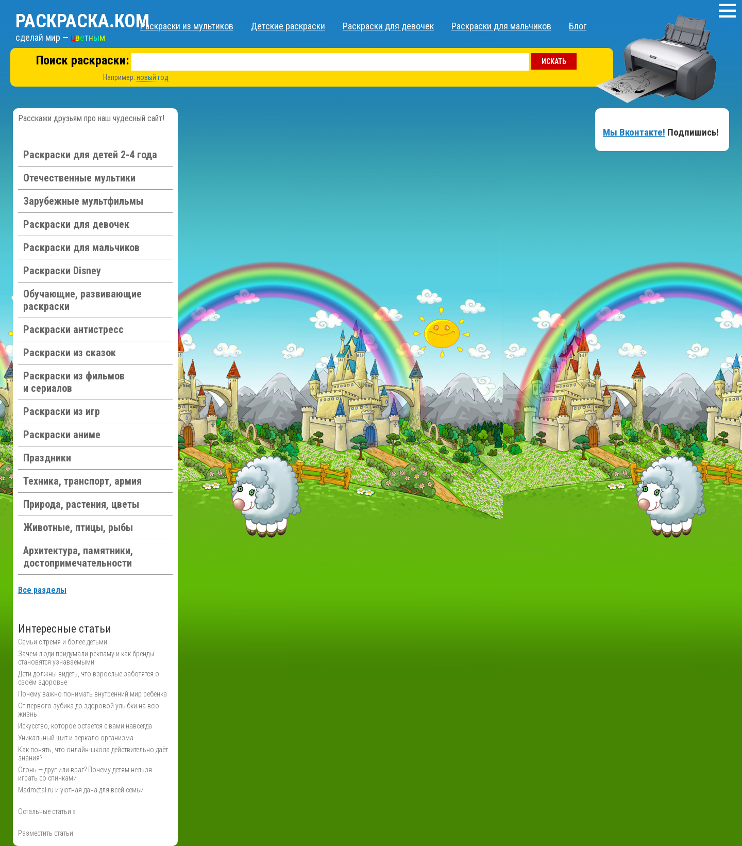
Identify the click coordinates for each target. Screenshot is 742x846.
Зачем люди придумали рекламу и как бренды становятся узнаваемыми (86, 658)
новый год (152, 77)
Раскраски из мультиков (186, 26)
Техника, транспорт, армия (82, 481)
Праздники (47, 458)
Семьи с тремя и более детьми (62, 642)
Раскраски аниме (61, 434)
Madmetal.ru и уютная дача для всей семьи (81, 790)
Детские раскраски (288, 26)
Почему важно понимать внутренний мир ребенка (92, 694)
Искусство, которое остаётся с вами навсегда (85, 726)
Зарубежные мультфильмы (83, 201)
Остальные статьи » (47, 811)
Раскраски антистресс (73, 329)
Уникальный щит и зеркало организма (75, 738)
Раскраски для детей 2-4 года (90, 154)
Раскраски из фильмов (74, 382)
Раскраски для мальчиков (501, 26)
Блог (577, 26)
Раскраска (82, 21)
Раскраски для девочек (388, 26)
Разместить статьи (45, 833)
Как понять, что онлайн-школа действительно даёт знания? (93, 753)
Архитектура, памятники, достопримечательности (78, 556)
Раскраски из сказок (69, 352)
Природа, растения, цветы (81, 504)
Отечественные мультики (79, 178)
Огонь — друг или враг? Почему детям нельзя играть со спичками (85, 774)
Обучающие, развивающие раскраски (82, 300)
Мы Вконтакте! (634, 132)
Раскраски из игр (61, 411)
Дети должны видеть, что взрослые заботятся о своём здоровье (88, 678)
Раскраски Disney (62, 270)
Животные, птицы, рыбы (78, 527)
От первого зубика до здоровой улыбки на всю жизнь (88, 710)
